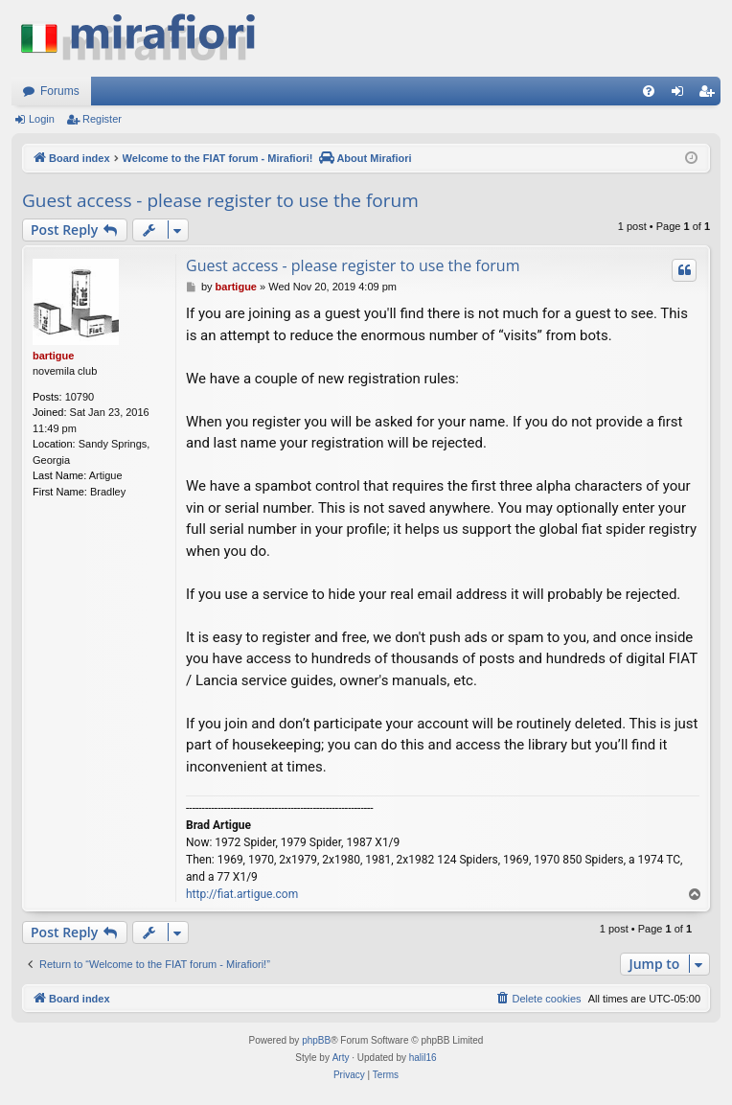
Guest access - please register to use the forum (220, 200)
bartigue (53, 355)
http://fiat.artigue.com (242, 894)
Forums (60, 91)
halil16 (423, 1057)
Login (42, 119)
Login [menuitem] (682, 94)
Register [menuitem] (710, 94)
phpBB (316, 1040)
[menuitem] (648, 91)
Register (102, 119)
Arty (341, 1057)
